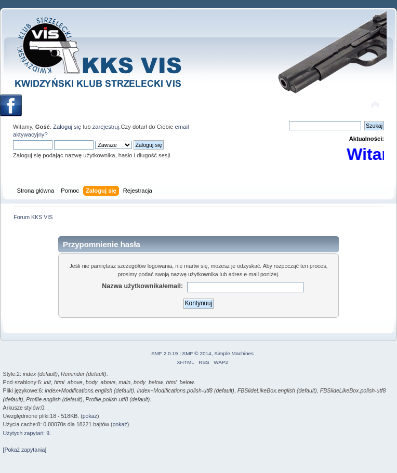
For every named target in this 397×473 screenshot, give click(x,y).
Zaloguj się (67, 127)
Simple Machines (234, 353)
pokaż (90, 416)
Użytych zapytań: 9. (27, 433)
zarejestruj (106, 127)
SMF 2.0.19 (164, 353)
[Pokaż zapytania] (25, 450)
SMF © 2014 (196, 353)
